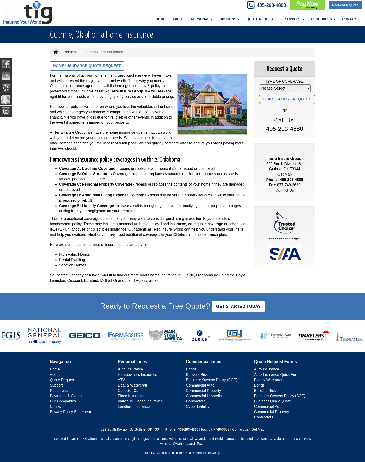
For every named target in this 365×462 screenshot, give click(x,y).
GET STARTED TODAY (238, 306)
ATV (121, 380)
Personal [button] (201, 19)
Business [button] (229, 19)
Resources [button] (323, 19)
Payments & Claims (66, 396)
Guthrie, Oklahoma (85, 439)
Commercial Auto (200, 385)
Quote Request (62, 380)
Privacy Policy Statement (70, 412)
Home (160, 19)
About (178, 19)
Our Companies (63, 401)
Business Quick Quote (272, 401)
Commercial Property (203, 391)
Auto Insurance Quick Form (277, 375)
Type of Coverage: (284, 81)
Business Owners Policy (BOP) (211, 380)
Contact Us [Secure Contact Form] (284, 190)
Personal (71, 52)
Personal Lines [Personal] (132, 361)
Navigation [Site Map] (60, 361)
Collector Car (129, 391)
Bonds (191, 369)
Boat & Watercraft (132, 385)
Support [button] (294, 19)
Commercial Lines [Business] (203, 361)
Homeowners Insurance (137, 375)
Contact (350, 19)
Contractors (195, 401)
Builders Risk (197, 375)
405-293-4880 (269, 5)
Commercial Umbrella (204, 396)
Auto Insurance (130, 369)
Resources (59, 391)
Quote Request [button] (262, 19)
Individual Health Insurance (140, 401)
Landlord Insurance (134, 406)
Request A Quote (345, 5)
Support (56, 385)
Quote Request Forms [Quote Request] (275, 361)
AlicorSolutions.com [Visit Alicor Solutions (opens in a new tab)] (169, 453)
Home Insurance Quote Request (87, 66)
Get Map (284, 174)
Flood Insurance (131, 396)
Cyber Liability (197, 406)
